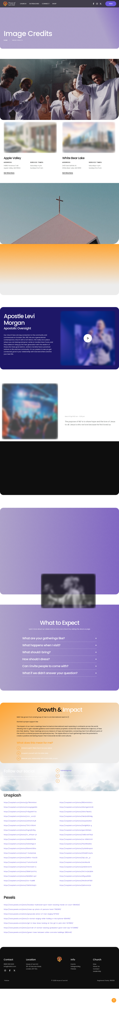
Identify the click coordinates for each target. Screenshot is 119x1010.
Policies (6, 982)
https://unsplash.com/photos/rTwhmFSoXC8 (20, 863)
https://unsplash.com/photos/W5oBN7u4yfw (76, 854)
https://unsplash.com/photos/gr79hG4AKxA (20, 804)
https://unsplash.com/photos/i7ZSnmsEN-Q (20, 868)
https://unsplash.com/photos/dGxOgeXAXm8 (76, 808)
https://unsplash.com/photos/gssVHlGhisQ (75, 831)
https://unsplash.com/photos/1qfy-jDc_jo (75, 859)
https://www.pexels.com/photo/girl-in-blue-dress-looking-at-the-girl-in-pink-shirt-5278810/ (38, 924)
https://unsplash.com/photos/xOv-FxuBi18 (19, 882)
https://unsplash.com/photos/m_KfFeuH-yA (20, 836)
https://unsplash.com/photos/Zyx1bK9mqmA (76, 850)
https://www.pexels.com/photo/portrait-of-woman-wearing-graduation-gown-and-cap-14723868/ (41, 929)
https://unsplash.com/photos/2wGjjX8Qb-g (76, 827)
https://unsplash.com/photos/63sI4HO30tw (20, 850)
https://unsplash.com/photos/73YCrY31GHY (20, 827)
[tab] (59, 639)
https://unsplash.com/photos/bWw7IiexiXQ (75, 813)
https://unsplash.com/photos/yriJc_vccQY (20, 817)
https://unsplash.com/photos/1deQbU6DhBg (76, 817)
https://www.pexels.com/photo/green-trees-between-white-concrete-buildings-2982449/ (38, 933)
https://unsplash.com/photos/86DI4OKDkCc (76, 804)
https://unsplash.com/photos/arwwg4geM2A (20, 808)
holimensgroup (66, 771)
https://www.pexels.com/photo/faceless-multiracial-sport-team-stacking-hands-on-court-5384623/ (42, 906)
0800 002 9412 (9, 965)
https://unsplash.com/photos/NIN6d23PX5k (20, 840)
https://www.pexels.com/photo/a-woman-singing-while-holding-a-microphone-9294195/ (37, 920)
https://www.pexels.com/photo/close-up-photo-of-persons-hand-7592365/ (32, 910)
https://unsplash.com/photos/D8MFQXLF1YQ (20, 873)
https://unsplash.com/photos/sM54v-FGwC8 (20, 859)
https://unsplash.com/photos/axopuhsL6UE (76, 822)
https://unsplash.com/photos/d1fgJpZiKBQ (75, 877)
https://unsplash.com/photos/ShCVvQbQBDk (76, 873)
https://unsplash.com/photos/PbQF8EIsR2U (76, 845)
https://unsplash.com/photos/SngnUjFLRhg (20, 831)
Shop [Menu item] (55, 4)
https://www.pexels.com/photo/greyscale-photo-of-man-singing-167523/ (31, 915)
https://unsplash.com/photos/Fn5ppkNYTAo (20, 813)
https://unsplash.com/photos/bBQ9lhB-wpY (20, 877)
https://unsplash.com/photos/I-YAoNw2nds (20, 854)
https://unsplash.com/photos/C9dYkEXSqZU (20, 886)
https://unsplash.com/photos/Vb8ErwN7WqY (76, 836)
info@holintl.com (10, 968)
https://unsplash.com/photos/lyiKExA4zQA (75, 886)
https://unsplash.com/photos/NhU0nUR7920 (76, 882)
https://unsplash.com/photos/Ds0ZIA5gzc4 (20, 845)
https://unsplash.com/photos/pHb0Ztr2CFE (76, 868)
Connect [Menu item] (46, 4)
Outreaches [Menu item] (35, 4)
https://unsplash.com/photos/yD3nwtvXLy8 (20, 822)
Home (6, 40)
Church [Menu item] (24, 4)
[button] (109, 3)
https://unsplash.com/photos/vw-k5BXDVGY (76, 840)
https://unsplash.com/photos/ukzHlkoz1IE (75, 863)
